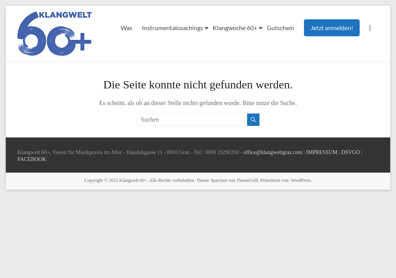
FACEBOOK (31, 159)
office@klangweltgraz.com (273, 152)
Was (126, 27)
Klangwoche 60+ (235, 27)
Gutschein (280, 27)
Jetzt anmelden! (332, 27)
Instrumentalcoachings (172, 27)
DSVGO (350, 152)
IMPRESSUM (322, 152)
